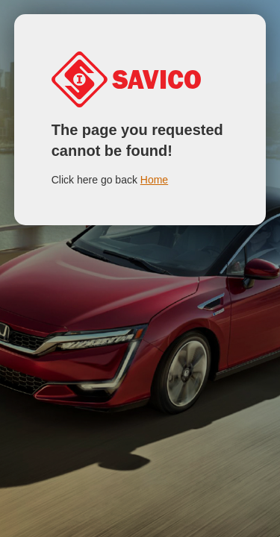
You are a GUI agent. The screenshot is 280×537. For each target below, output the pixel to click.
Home (154, 180)
